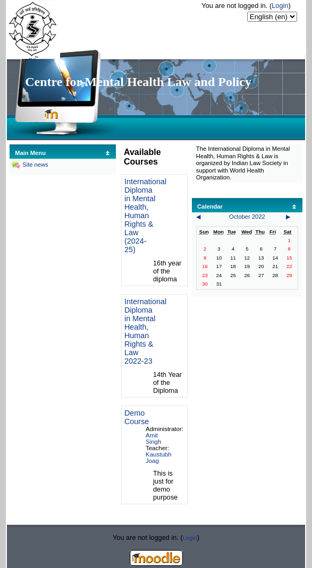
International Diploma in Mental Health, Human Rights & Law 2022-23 (145, 331)
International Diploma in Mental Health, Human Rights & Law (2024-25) (145, 215)
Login (280, 6)
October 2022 (247, 216)
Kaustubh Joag (159, 457)
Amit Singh (153, 438)
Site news (35, 164)
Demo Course (136, 417)
